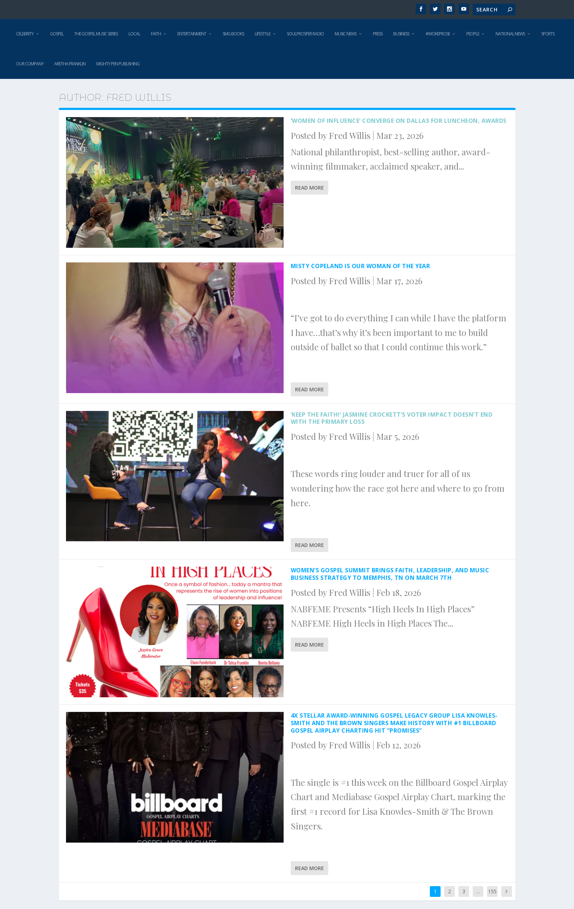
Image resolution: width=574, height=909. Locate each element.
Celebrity (25, 34)
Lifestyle (262, 34)
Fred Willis (349, 135)
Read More (309, 187)
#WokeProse (438, 34)
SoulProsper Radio (305, 34)
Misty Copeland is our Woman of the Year (360, 266)
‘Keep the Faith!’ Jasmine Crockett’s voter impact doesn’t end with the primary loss (392, 418)
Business (401, 34)
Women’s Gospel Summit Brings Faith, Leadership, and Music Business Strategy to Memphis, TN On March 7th (390, 574)
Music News (345, 34)
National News (510, 34)
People (472, 34)
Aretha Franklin (70, 64)
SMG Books (233, 34)
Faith (156, 34)
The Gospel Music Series (96, 34)
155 (492, 891)
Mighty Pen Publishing (117, 64)
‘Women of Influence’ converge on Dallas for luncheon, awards (399, 121)
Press (377, 34)
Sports (547, 34)
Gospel (57, 34)
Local (134, 34)
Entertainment (191, 34)
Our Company (30, 64)
